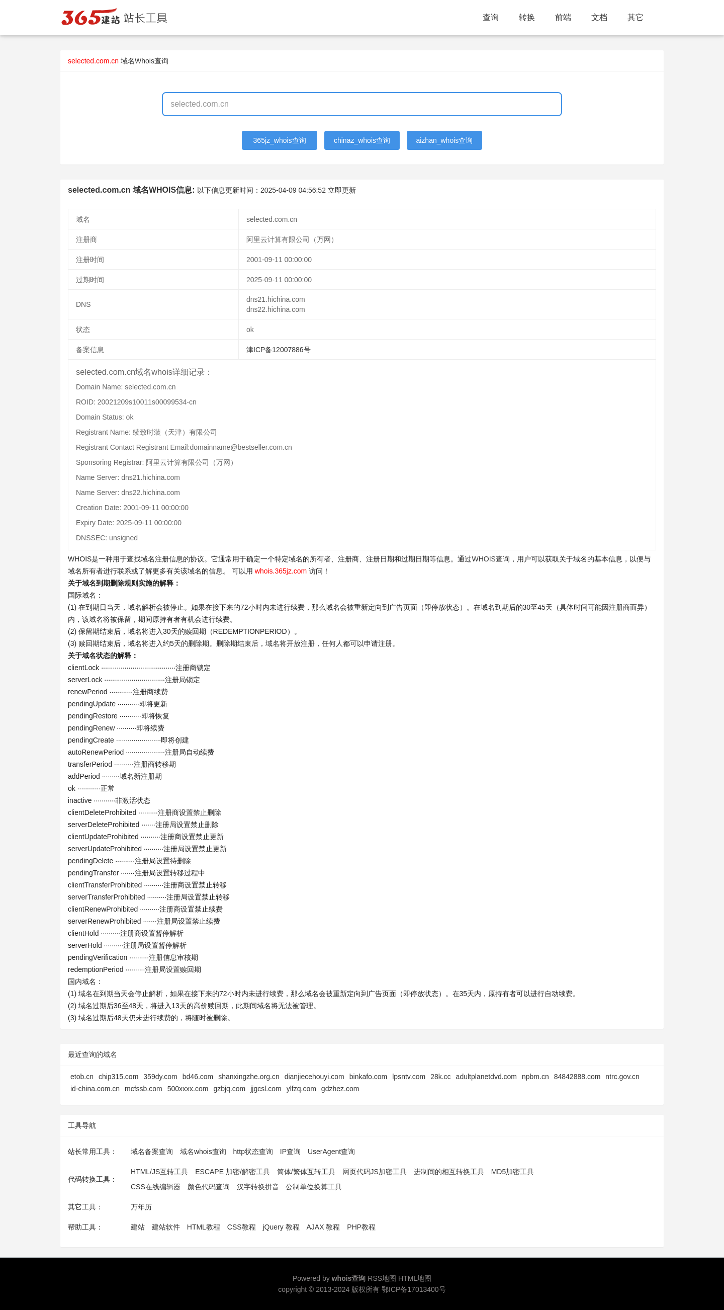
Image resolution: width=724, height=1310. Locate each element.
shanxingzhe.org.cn (248, 1077)
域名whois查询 (203, 1152)
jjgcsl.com (265, 1089)
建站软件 (166, 1227)
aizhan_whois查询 (444, 140)
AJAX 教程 (323, 1227)
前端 (563, 17)
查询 (491, 17)
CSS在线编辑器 (155, 1187)
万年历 (141, 1207)
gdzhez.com (340, 1089)
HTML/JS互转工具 (159, 1172)
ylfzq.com (301, 1089)
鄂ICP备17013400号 (414, 1289)
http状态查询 (253, 1152)
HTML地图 (414, 1278)
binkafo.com (368, 1077)
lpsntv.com (408, 1077)
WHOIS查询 (490, 559)
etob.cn (82, 1077)
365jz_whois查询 (279, 140)
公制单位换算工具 (314, 1187)
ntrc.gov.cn (622, 1077)
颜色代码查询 (209, 1187)
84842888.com (577, 1077)
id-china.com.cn (95, 1089)
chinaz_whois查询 (362, 140)
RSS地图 (382, 1278)
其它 (635, 17)
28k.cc (440, 1077)
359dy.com (160, 1077)
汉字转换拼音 (258, 1187)
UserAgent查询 (331, 1152)
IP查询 (290, 1152)
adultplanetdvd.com (486, 1077)
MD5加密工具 (512, 1172)
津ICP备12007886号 (278, 350)
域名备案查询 (152, 1152)
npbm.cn (535, 1077)
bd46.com (198, 1077)
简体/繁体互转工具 (306, 1172)
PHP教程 (361, 1227)
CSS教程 (241, 1227)
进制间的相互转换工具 (449, 1172)
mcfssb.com (143, 1089)
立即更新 (342, 190)
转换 (527, 17)
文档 (599, 17)
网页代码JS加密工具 (374, 1172)
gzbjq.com (229, 1089)
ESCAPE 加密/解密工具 (232, 1172)
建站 (138, 1227)
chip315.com (118, 1077)
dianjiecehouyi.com (314, 1077)
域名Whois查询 (144, 61)
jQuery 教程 (280, 1227)
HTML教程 (203, 1227)
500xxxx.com (188, 1089)
